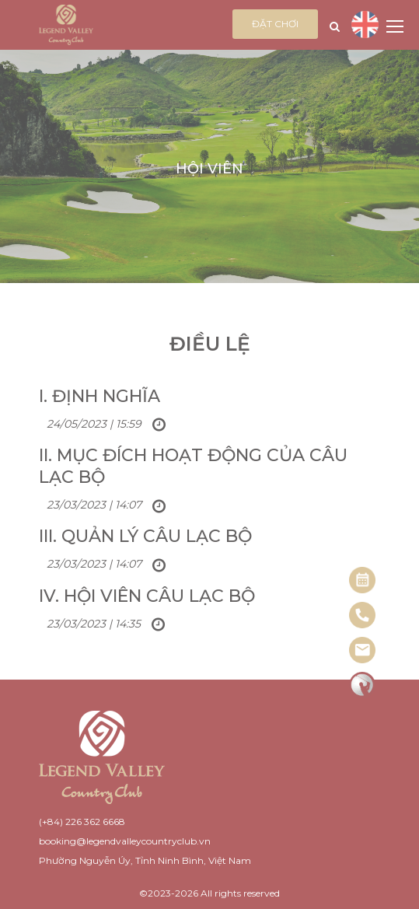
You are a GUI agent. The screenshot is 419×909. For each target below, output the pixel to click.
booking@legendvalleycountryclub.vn (125, 841)
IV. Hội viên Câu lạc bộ (147, 596)
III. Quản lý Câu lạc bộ (145, 536)
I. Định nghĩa (99, 396)
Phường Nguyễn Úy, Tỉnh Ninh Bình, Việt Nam (145, 860)
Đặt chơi (275, 24)
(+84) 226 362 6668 (82, 821)
